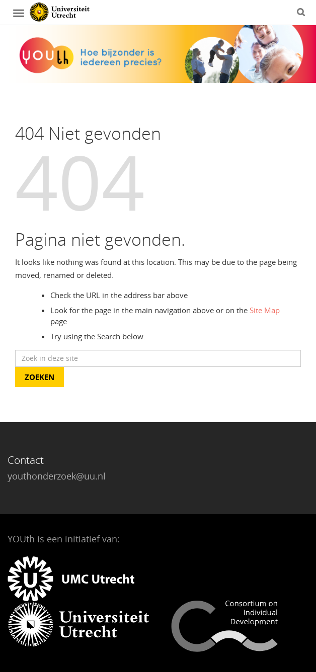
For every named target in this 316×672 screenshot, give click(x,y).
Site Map (265, 310)
